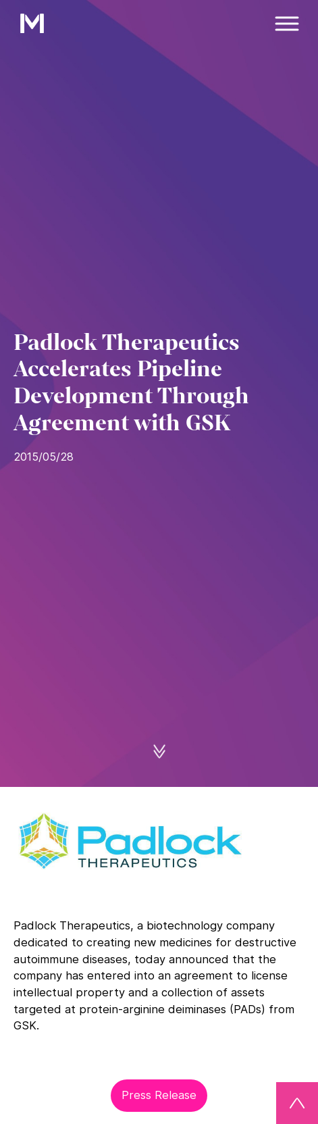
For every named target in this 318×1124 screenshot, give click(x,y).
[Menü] (287, 23)
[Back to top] (297, 1103)
